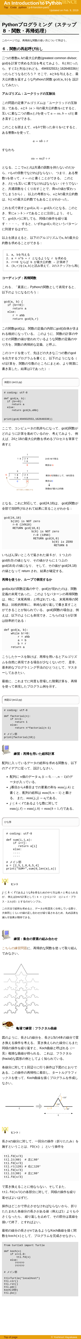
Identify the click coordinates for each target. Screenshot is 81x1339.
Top (6, 7)
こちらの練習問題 (14, 969)
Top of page (11, 1337)
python (23, 7)
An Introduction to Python (33, 3)
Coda (13, 7)
